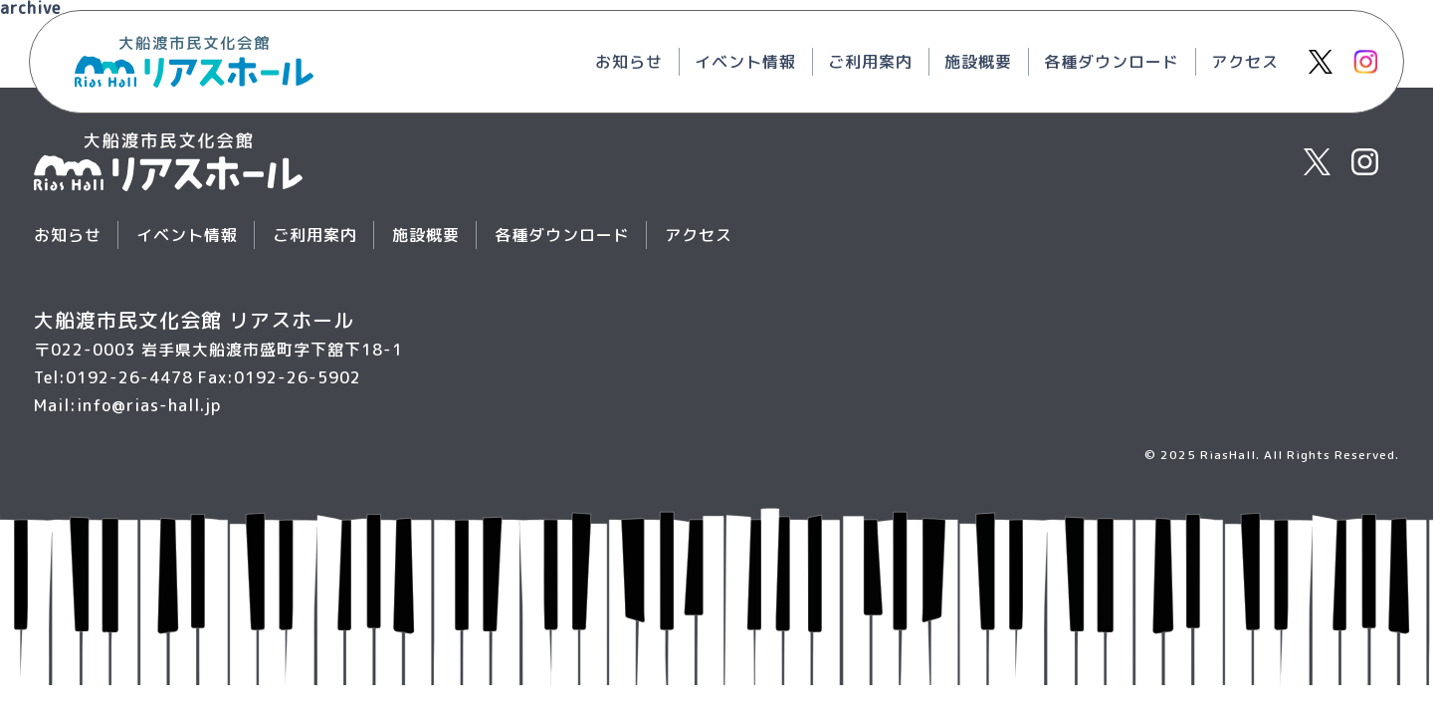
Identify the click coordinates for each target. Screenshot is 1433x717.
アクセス (1245, 62)
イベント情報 (745, 62)
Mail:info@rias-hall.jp (127, 405)
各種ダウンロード (1111, 62)
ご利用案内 (870, 62)
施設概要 (978, 62)
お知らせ (629, 62)
